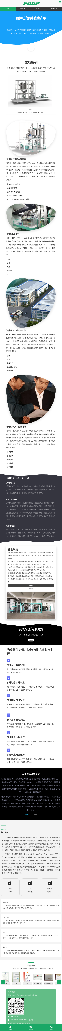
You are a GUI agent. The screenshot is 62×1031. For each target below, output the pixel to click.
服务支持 (54, 8)
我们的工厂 (50, 895)
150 (30, 891)
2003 (10, 891)
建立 (10, 895)
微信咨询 (31, 586)
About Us (3, 832)
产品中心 (23, 8)
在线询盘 (25, 817)
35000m (50, 891)
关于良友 (5, 835)
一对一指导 (6, 920)
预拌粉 (30, 109)
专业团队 (30, 895)
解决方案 (39, 8)
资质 (4, 935)
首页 (7, 8)
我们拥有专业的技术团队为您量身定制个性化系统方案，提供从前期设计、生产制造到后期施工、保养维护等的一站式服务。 (31, 910)
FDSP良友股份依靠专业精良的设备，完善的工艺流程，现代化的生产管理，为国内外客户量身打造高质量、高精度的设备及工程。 (31, 955)
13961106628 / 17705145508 (18, 1023)
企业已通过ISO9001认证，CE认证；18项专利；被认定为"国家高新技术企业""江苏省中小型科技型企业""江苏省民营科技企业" (31, 940)
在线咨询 (31, 590)
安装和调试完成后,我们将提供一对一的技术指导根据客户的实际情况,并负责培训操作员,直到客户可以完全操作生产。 (31, 925)
